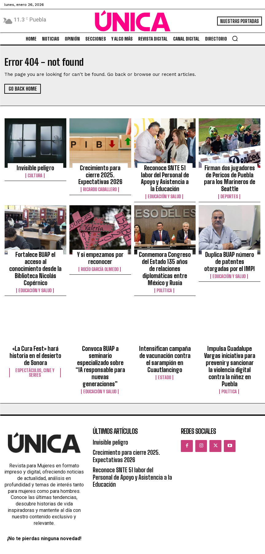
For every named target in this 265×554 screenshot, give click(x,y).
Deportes (229, 184)
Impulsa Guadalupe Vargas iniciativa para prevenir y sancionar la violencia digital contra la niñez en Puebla (229, 333)
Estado (165, 345)
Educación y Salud (165, 184)
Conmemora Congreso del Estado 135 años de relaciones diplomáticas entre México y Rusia (165, 250)
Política (165, 264)
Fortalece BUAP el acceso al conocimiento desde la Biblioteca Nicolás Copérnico (35, 250)
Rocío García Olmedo (100, 253)
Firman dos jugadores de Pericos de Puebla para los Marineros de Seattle (229, 172)
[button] (235, 38)
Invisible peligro (35, 167)
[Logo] (132, 21)
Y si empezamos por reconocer (100, 244)
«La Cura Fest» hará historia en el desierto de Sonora (35, 327)
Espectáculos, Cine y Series (35, 341)
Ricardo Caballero (100, 179)
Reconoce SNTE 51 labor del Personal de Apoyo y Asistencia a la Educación (165, 172)
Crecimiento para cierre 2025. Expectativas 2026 (100, 169)
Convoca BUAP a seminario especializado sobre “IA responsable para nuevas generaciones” (100, 330)
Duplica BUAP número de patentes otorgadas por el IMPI (230, 247)
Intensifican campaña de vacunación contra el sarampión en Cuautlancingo (164, 330)
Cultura (35, 173)
